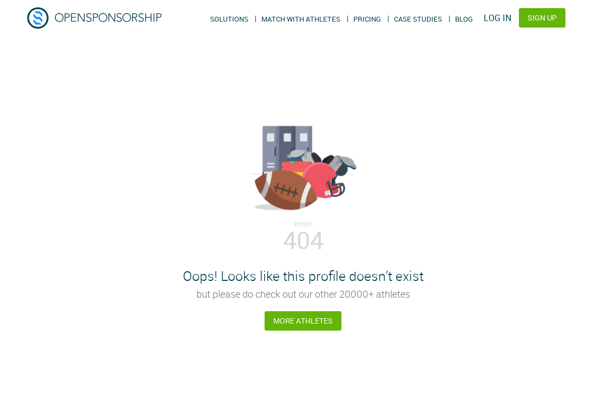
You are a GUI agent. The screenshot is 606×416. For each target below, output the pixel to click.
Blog (464, 19)
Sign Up (542, 17)
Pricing (367, 19)
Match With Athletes (300, 19)
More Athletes (303, 321)
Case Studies (418, 19)
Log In (497, 18)
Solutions (229, 19)
